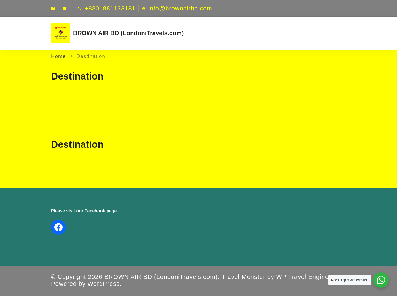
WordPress (104, 283)
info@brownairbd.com (180, 9)
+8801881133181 (110, 9)
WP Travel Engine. (303, 276)
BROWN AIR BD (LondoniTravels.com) (128, 33)
